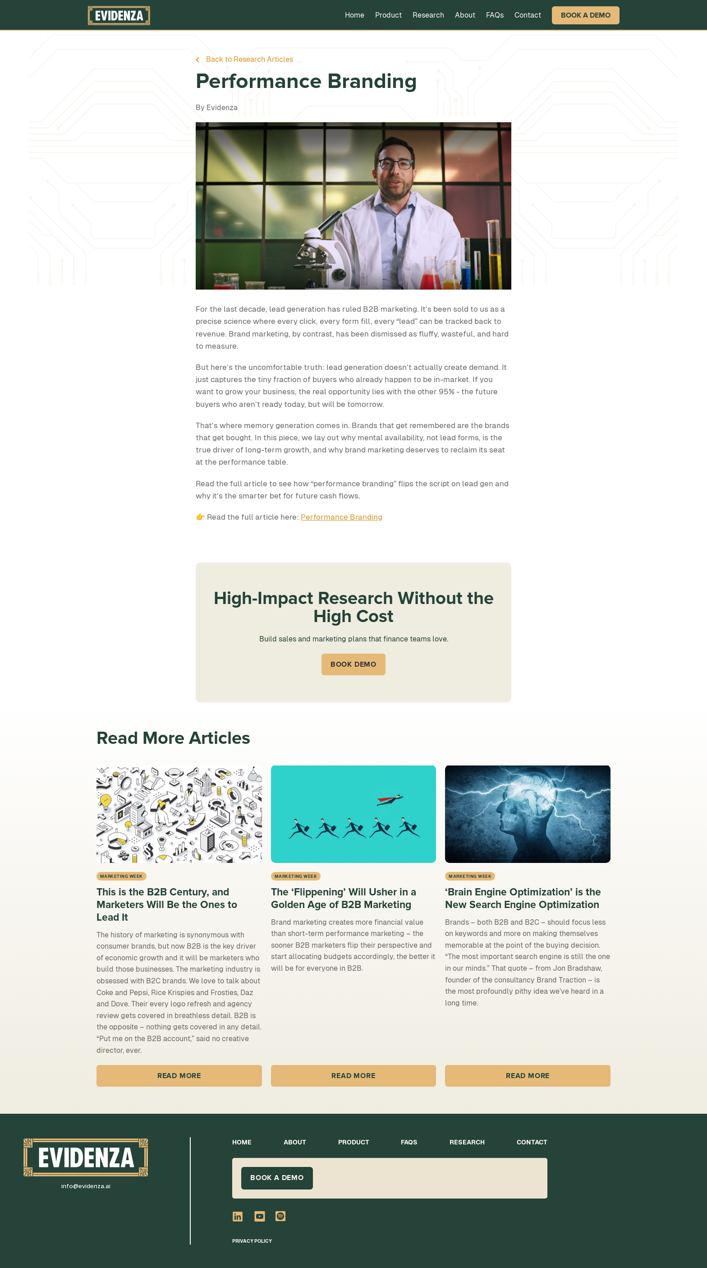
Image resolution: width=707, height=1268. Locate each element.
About (465, 15)
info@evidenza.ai (85, 1186)
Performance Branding (341, 516)
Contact (527, 15)
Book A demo (277, 1177)
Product (388, 15)
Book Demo (353, 664)
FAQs (495, 15)
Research (428, 15)
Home (354, 15)
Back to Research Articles (249, 59)
